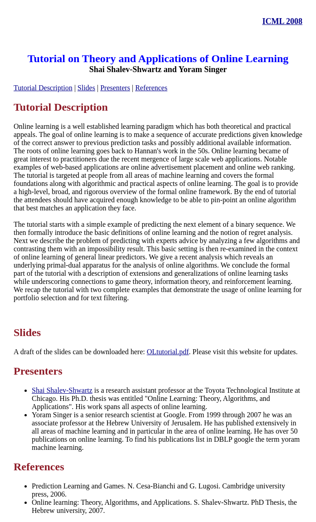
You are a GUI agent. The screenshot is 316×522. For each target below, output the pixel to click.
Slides (86, 88)
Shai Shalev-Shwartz (62, 390)
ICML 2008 (282, 21)
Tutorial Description (43, 88)
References (151, 88)
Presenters (115, 88)
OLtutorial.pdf (168, 352)
